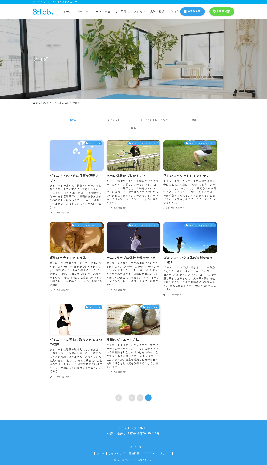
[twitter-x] (131, 447)
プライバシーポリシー (156, 453)
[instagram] (136, 447)
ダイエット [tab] (113, 120)
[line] (140, 447)
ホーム (101, 453)
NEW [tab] (73, 120)
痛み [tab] (133, 128)
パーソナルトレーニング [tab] (153, 120)
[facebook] (127, 447)
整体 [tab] (194, 120)
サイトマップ (116, 453)
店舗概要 (134, 453)
